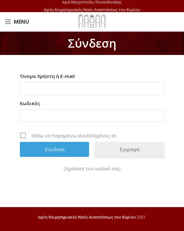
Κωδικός (30, 103)
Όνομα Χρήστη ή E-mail (47, 76)
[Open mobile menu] (17, 21)
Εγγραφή (129, 149)
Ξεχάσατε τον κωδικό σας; (92, 168)
